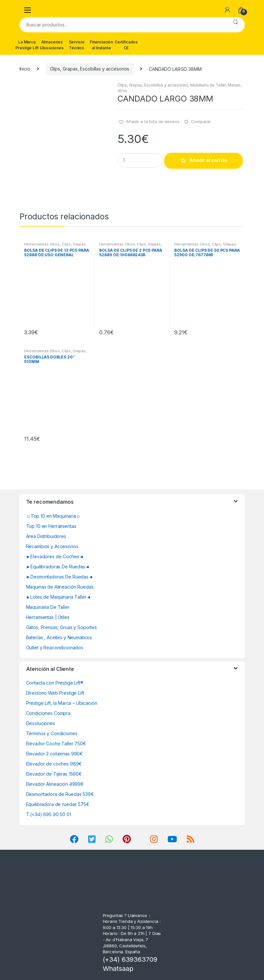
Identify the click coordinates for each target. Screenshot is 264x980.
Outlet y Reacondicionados (55, 647)
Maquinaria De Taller (48, 607)
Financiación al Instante (101, 45)
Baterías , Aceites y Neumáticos (59, 637)
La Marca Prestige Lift (26, 45)
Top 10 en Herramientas (51, 526)
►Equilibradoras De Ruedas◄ (58, 566)
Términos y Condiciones (51, 733)
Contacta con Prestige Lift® (55, 683)
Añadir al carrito (208, 160)
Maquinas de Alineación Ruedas (60, 587)
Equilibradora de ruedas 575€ (57, 804)
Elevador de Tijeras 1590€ (54, 774)
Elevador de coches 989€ (54, 764)
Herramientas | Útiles (48, 617)
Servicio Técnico (77, 45)
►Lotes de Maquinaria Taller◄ (58, 597)
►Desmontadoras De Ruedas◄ (59, 576)
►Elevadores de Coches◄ (55, 556)
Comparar (201, 121)
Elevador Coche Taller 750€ (56, 743)
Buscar (235, 24)
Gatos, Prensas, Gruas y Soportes (61, 627)
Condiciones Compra (48, 713)
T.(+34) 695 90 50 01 (48, 814)
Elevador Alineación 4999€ (55, 784)
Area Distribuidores (46, 536)
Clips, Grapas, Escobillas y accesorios (90, 68)
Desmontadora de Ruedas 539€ (60, 794)
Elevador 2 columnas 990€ (54, 753)
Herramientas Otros (41, 244)
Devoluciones (40, 723)
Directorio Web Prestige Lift (55, 693)
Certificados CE (126, 45)
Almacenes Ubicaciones (51, 45)
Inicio (25, 68)
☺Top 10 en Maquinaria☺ (53, 516)
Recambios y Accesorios (52, 546)
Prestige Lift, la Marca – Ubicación (61, 703)
